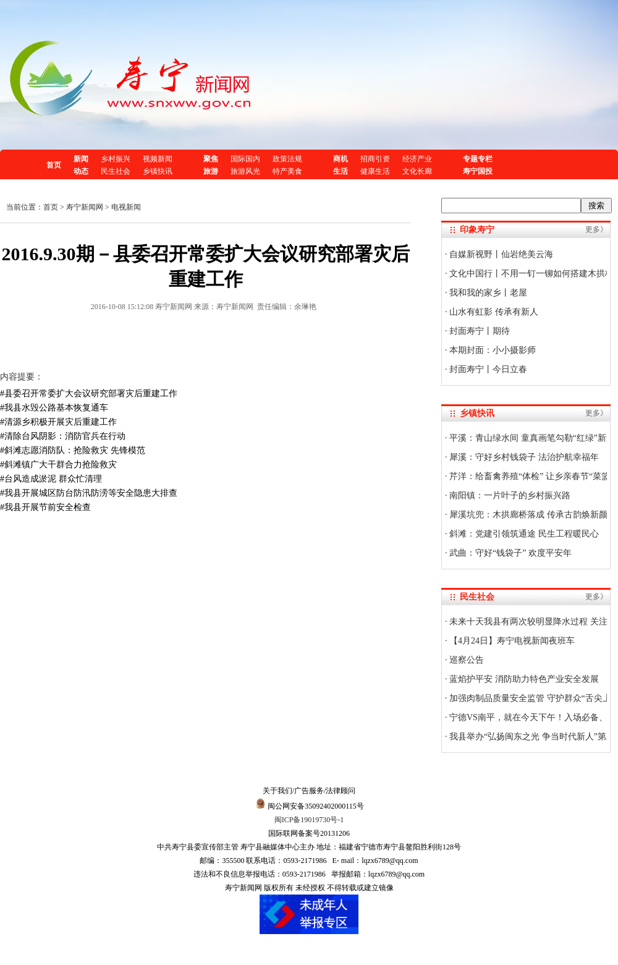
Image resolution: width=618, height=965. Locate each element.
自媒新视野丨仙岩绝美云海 (500, 254)
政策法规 (287, 159)
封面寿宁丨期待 (478, 331)
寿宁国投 (478, 171)
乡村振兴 (115, 159)
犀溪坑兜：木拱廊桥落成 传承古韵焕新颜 (527, 514)
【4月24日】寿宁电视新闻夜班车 (511, 640)
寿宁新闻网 (84, 207)
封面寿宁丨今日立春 (487, 369)
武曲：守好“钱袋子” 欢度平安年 (509, 553)
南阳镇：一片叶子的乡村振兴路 (509, 495)
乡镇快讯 (157, 171)
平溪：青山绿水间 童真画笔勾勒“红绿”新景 (531, 438)
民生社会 (115, 171)
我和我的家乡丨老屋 (487, 292)
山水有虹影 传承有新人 (492, 312)
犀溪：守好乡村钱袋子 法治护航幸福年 (523, 457)
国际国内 (245, 159)
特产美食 (287, 171)
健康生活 (375, 171)
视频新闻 (157, 159)
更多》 (596, 229)
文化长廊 (417, 171)
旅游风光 (245, 171)
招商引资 (375, 159)
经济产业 (417, 159)
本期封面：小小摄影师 (491, 350)
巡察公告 (466, 660)
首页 (53, 165)
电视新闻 (126, 207)
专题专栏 (478, 159)
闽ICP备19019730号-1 (309, 819)
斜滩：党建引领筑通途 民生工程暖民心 (523, 533)
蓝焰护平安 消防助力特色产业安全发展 (523, 679)
